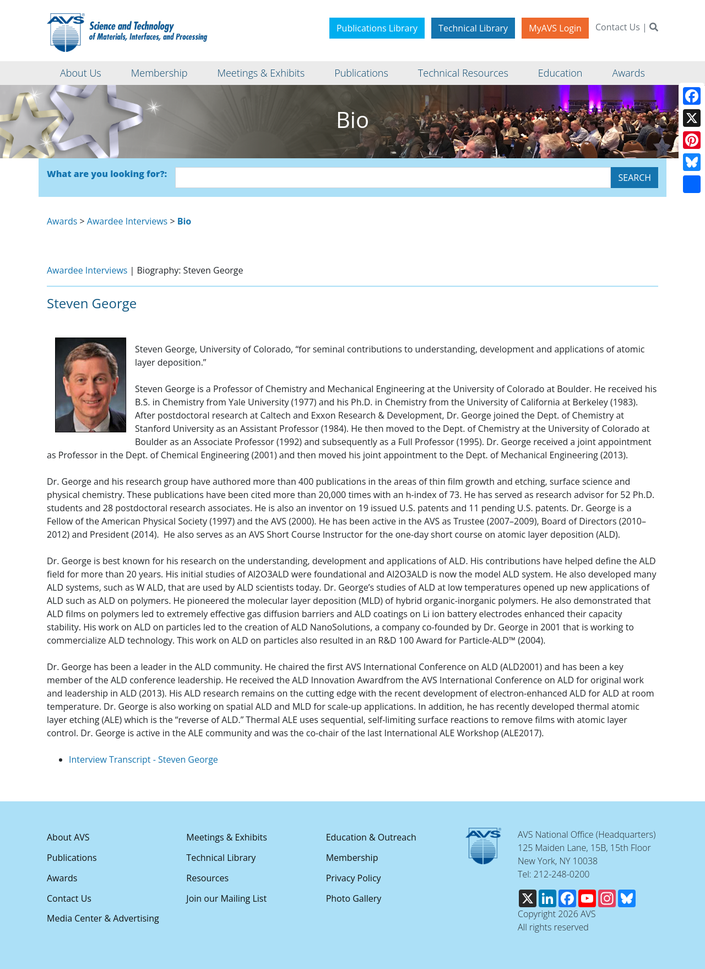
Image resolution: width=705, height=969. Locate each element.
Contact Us (617, 27)
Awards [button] (628, 72)
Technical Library (473, 28)
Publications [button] (361, 72)
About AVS (68, 837)
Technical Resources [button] (463, 72)
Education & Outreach (371, 837)
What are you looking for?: (107, 174)
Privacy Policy (353, 878)
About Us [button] (80, 72)
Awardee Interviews (127, 221)
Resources (207, 878)
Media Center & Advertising (103, 918)
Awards (62, 221)
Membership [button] (159, 72)
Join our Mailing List (226, 898)
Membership (352, 858)
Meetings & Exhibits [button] (261, 72)
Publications (72, 858)
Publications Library (377, 28)
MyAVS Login (555, 28)
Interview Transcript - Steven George (143, 759)
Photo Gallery (354, 898)
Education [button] (560, 72)
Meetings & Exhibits (226, 837)
